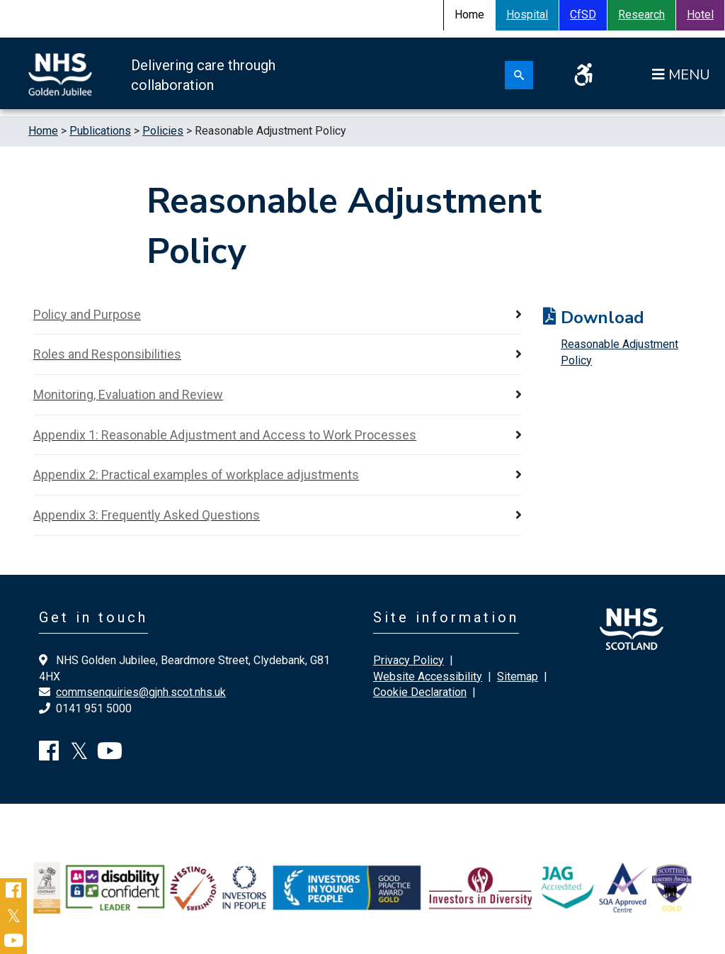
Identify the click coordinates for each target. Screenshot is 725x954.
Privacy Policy (408, 660)
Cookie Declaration (420, 692)
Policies (162, 131)
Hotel (700, 14)
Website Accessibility (427, 676)
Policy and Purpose (87, 314)
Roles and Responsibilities (107, 354)
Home (43, 131)
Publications (100, 131)
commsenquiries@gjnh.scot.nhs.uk (141, 692)
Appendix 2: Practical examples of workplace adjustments (196, 474)
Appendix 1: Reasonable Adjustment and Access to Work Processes (224, 434)
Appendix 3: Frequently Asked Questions (146, 514)
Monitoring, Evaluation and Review (128, 394)
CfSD (583, 14)
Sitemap (517, 676)
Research (641, 14)
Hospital (527, 14)
